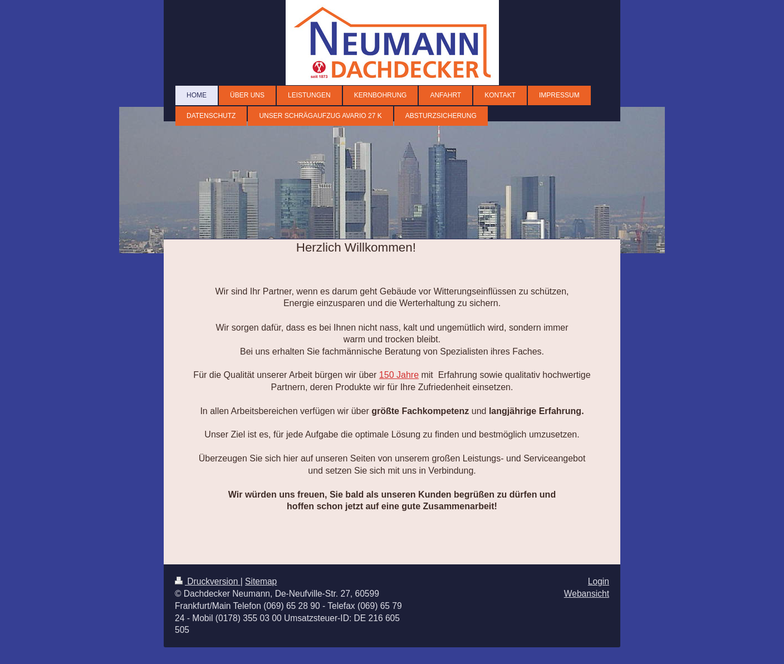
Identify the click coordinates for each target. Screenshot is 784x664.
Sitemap (261, 581)
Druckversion (208, 581)
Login (598, 581)
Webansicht (586, 593)
